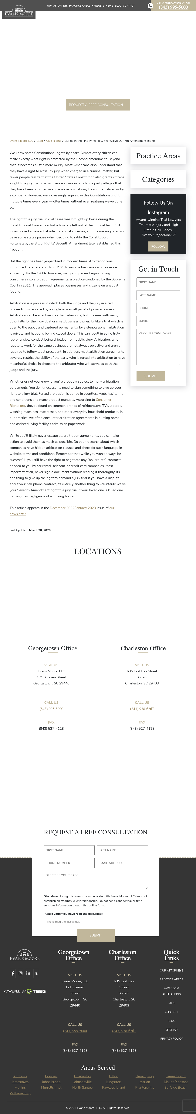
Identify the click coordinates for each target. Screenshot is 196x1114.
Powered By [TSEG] (24, 991)
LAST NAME (147, 295)
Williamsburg (20, 1093)
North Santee (82, 1087)
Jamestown (20, 1082)
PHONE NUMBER (58, 863)
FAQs (171, 1003)
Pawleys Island (113, 1087)
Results (99, 6)
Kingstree (113, 1082)
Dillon (113, 1076)
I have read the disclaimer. (63, 922)
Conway (51, 1076)
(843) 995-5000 (173, 7)
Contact (129, 6)
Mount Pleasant (176, 1082)
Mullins (20, 1087)
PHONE (143, 308)
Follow (158, 246)
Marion (145, 1082)
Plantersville (144, 1087)
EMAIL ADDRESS (111, 863)
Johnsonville (82, 1082)
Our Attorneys (57, 6)
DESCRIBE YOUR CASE (154, 333)
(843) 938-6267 (142, 708)
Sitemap (171, 1030)
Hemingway (145, 1076)
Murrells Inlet (51, 1087)
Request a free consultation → (98, 105)
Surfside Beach (175, 1087)
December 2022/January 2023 (73, 508)
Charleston (82, 1076)
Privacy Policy (171, 1039)
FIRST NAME (147, 282)
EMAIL (143, 321)
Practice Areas (81, 6)
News (109, 6)
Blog (118, 6)
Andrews (20, 1076)
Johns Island (51, 1082)
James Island (176, 1076)
